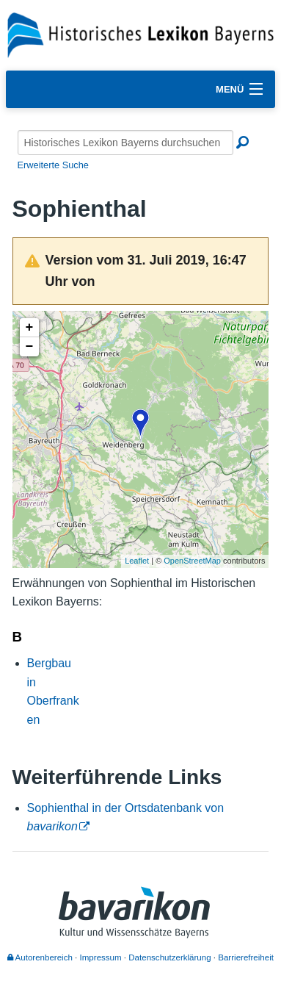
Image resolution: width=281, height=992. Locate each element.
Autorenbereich (40, 957)
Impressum (101, 957)
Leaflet (137, 560)
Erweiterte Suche (53, 164)
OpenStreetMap (192, 560)
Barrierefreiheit (246, 957)
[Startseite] (140, 34)
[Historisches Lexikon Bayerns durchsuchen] (125, 142)
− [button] (30, 347)
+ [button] (30, 328)
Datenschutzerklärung (169, 957)
